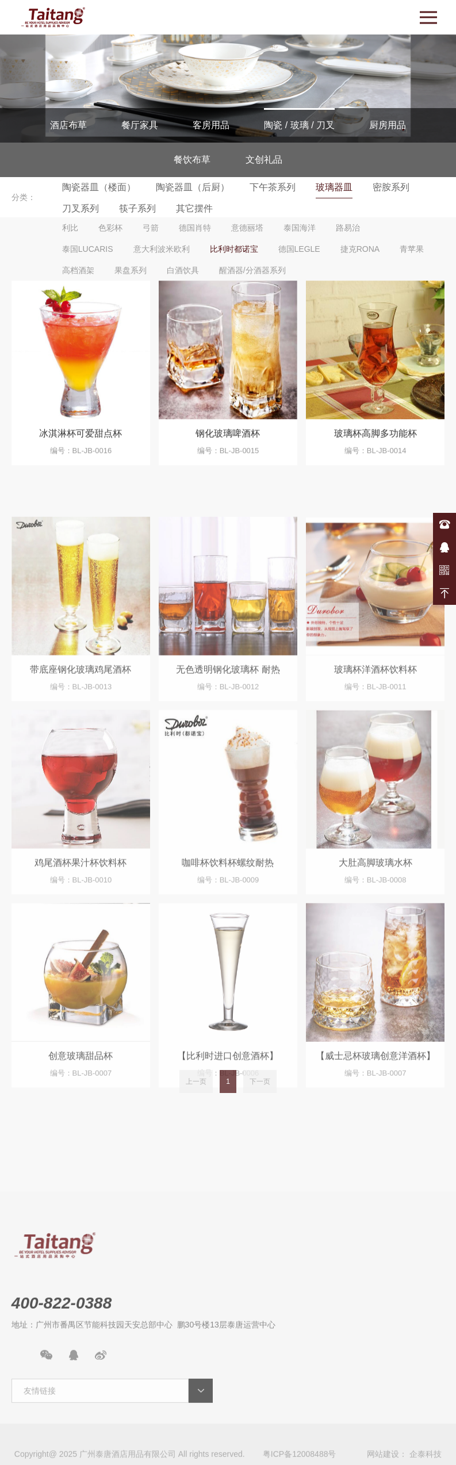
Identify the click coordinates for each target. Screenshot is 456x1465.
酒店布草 (68, 125)
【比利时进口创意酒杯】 (227, 1116)
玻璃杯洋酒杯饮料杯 (375, 729)
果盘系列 (130, 270)
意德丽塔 (247, 227)
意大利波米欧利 (161, 249)
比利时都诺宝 (234, 249)
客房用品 (211, 125)
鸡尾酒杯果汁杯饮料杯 (81, 922)
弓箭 (151, 227)
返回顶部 (444, 593)
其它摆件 (194, 208)
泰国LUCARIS (87, 249)
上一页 (196, 1093)
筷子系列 (137, 208)
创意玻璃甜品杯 (80, 1116)
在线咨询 (444, 547)
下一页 (260, 1093)
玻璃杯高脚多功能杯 (375, 439)
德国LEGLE (299, 249)
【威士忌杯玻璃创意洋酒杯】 (375, 1116)
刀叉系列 (80, 208)
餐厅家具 (139, 125)
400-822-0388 (444, 524)
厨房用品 (387, 125)
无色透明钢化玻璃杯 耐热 (227, 729)
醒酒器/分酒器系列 (252, 270)
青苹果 (412, 249)
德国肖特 (195, 227)
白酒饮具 (183, 270)
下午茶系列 (273, 187)
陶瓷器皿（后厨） (192, 187)
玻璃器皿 (334, 187)
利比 (70, 227)
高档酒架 (78, 270)
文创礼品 (264, 159)
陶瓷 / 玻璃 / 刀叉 (299, 125)
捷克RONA (360, 249)
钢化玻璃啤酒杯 (228, 439)
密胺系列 (391, 187)
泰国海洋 (299, 227)
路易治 (348, 227)
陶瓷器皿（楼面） (99, 187)
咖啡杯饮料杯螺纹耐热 (228, 922)
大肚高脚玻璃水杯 (375, 922)
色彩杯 (110, 227)
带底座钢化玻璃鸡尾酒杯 (80, 729)
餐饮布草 (192, 159)
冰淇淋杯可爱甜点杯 (80, 439)
